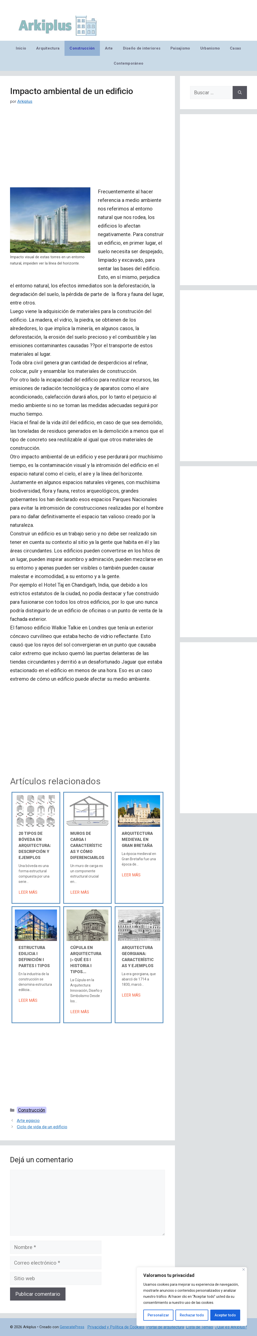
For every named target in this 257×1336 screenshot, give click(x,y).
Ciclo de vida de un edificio (42, 1126)
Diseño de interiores (141, 48)
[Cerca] (243, 1269)
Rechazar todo (192, 1315)
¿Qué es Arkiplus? (231, 1327)
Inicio (21, 48)
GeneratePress (72, 1327)
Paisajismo (180, 48)
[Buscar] (240, 92)
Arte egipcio (28, 1120)
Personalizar (158, 1315)
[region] (192, 1296)
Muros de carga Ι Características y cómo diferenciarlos (87, 845)
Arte (109, 48)
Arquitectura (47, 48)
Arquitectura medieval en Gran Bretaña (137, 839)
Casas (235, 48)
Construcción (82, 48)
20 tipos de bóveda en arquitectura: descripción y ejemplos (35, 845)
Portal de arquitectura (165, 1327)
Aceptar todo (225, 1315)
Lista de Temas (199, 1327)
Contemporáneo (129, 63)
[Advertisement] (87, 150)
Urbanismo (210, 48)
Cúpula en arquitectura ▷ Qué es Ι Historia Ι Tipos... (85, 959)
